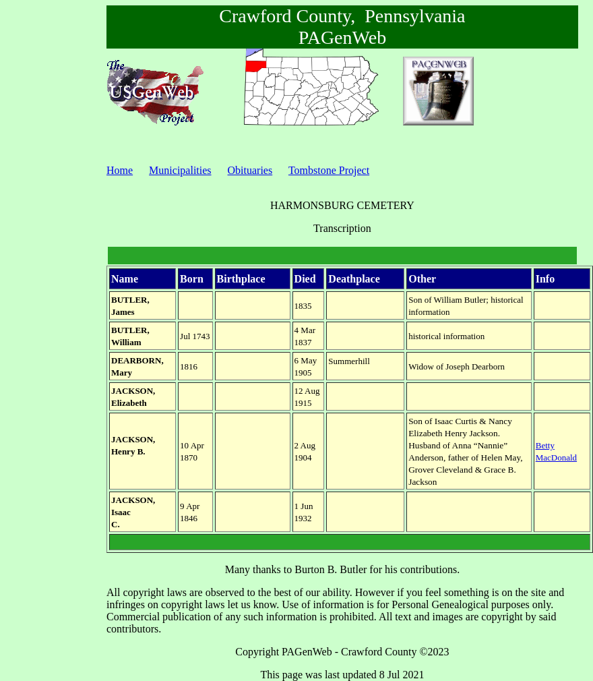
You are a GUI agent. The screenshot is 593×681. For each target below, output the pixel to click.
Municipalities (180, 170)
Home (119, 170)
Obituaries (250, 170)
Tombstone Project (328, 170)
